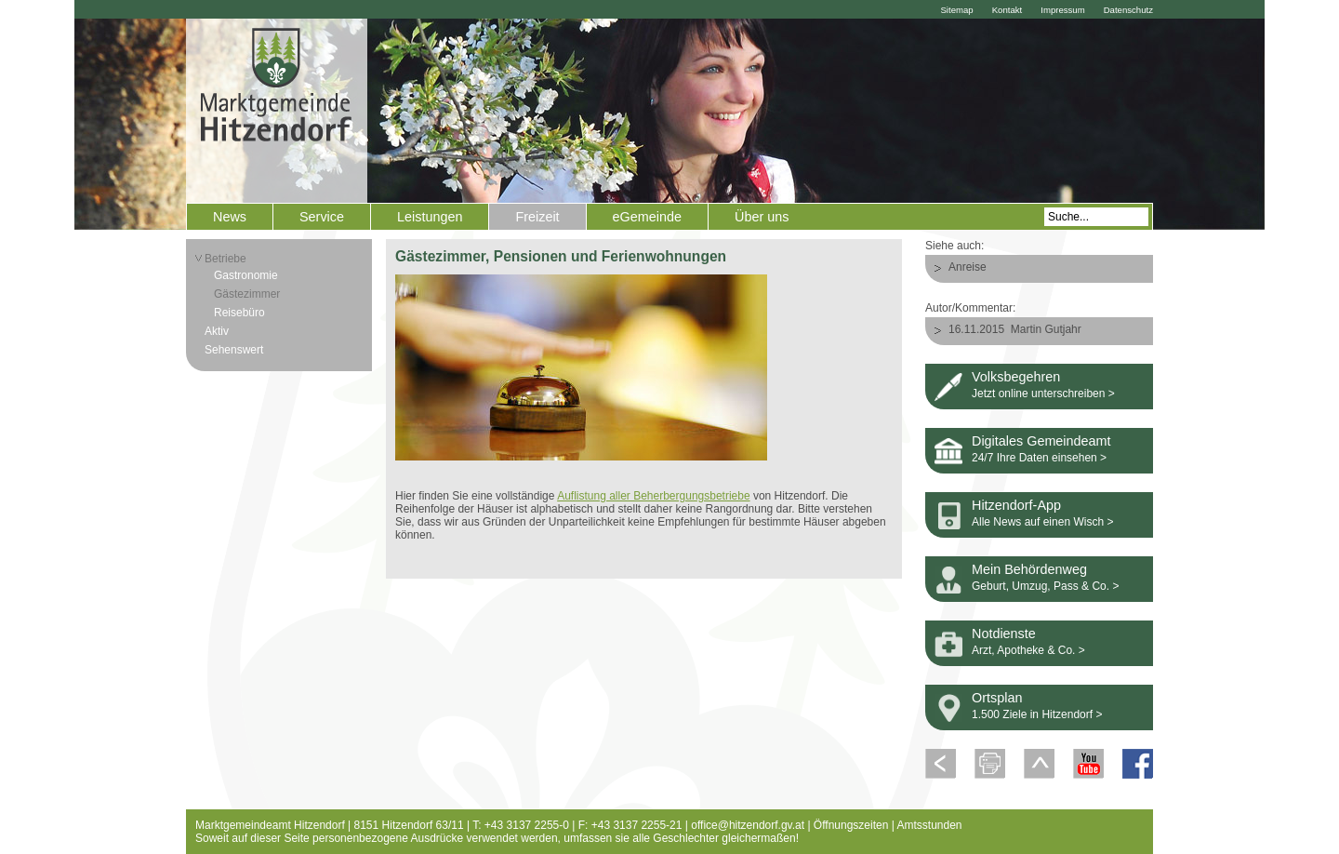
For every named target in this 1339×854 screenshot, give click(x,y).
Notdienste (1004, 633)
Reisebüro (239, 312)
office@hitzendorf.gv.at (747, 825)
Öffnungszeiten (851, 825)
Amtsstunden (929, 825)
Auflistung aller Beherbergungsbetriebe (653, 495)
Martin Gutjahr (1046, 329)
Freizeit (537, 216)
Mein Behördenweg (1029, 569)
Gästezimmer (247, 293)
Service (321, 216)
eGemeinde (647, 216)
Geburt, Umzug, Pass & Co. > (1045, 586)
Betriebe (225, 258)
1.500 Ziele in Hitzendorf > (1037, 714)
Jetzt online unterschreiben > (1043, 393)
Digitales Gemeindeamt (1041, 441)
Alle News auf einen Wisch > (1042, 521)
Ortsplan (997, 697)
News (229, 216)
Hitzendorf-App (1016, 505)
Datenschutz (1128, 10)
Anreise (967, 267)
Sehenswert (234, 349)
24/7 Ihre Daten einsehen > (1039, 457)
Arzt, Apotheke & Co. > (1028, 650)
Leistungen (429, 216)
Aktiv (217, 331)
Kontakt (1007, 10)
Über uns (762, 216)
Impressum (1062, 10)
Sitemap (956, 10)
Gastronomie (246, 275)
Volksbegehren (1016, 376)
